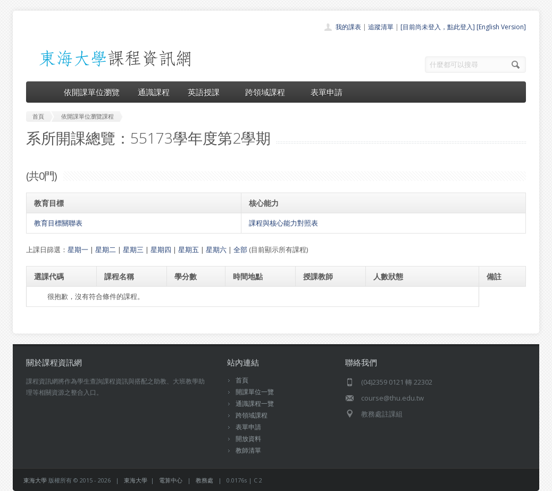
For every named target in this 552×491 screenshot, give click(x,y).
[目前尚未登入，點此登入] (437, 26)
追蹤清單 (381, 26)
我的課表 (348, 26)
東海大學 (35, 480)
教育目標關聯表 (58, 223)
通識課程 (154, 92)
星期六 (216, 249)
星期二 (105, 249)
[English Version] (501, 26)
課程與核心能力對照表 (283, 223)
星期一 (78, 249)
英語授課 (207, 92)
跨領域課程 (268, 92)
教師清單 (248, 450)
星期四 (160, 249)
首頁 (242, 380)
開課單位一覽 (255, 391)
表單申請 (326, 92)
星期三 (133, 249)
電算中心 (170, 480)
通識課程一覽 (255, 403)
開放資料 (248, 438)
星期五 (188, 249)
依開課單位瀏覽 (92, 92)
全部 (240, 249)
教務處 (204, 480)
